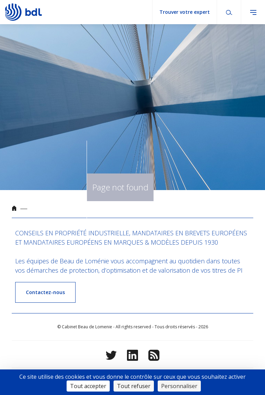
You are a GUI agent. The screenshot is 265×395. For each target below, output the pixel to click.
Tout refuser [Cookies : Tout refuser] (133, 386)
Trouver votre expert (184, 12)
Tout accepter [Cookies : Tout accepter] (88, 386)
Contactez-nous (45, 292)
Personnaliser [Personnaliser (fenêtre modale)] (179, 386)
